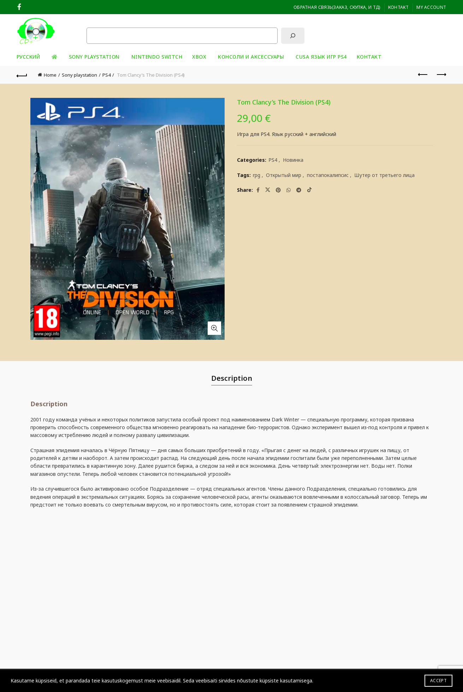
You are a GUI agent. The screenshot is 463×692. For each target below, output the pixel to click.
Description (231, 378)
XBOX (199, 56)
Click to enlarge (214, 328)
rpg (256, 175)
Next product (441, 74)
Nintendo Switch (157, 56)
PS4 (106, 75)
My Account (431, 7)
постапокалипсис (328, 175)
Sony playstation (94, 56)
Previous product (423, 74)
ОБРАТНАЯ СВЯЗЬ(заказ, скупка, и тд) (336, 7)
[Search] (440, 31)
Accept (438, 681)
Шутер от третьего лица (384, 175)
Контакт (398, 7)
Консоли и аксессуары (251, 56)
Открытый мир (283, 175)
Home (50, 75)
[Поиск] (292, 36)
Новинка (293, 159)
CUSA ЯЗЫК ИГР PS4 (321, 56)
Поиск (94, 21)
